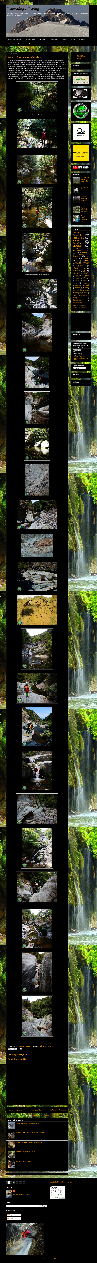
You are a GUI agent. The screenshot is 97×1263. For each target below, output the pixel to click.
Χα (82, 304)
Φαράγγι (41, 1046)
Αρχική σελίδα (36, 1110)
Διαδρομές (42, 39)
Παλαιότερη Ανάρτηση (58, 1110)
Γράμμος (75, 295)
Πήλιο (84, 282)
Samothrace (21, 44)
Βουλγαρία (75, 307)
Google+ (2, 1)
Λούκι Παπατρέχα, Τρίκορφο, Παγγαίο (28, 1123)
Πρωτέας (77, 243)
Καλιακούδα (84, 307)
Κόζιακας (77, 280)
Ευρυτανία (86, 262)
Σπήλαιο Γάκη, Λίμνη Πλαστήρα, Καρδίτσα (29, 1142)
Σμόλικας (75, 270)
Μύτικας (78, 263)
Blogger (56, 1259)
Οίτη (87, 275)
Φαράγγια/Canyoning (14, 39)
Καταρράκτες (54, 39)
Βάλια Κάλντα (79, 275)
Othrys (84, 270)
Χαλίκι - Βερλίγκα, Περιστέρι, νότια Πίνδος (85, 209)
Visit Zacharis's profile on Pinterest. (61, 1182)
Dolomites (32, 44)
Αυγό (87, 277)
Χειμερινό (76, 256)
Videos (73, 39)
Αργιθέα (85, 305)
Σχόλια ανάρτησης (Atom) (41, 1115)
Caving (76, 232)
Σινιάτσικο (75, 304)
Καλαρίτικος (76, 284)
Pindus (75, 248)
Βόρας (74, 294)
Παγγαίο (86, 258)
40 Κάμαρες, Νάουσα (85, 188)
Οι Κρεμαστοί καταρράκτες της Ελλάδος (85, 179)
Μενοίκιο (75, 282)
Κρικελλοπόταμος (77, 299)
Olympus (11, 44)
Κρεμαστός (86, 278)
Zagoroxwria (78, 287)
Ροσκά (87, 290)
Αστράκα (77, 289)
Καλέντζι (75, 297)
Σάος (74, 252)
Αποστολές (82, 39)
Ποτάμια (64, 39)
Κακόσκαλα (84, 295)
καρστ (74, 309)
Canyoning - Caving (22, 9)
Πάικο (74, 290)
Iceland (82, 277)
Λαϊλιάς (85, 280)
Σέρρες (87, 263)
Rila (80, 305)
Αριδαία (86, 273)
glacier (87, 287)
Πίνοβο (87, 285)
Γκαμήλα (83, 294)
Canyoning (47, 1046)
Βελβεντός (78, 292)
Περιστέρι (75, 268)
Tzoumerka (78, 238)
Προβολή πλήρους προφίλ (21, 1194)
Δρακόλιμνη (76, 272)
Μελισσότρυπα (77, 300)
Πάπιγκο (80, 290)
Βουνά (76, 240)
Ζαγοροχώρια (77, 267)
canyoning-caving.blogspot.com (81, 56)
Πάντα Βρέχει (78, 285)
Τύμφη (80, 254)
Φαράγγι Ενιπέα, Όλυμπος (24, 1161)
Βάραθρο (85, 252)
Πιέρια (85, 272)
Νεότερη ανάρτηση (15, 1110)
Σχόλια (10, 1218)
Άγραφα (79, 260)
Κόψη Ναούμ (85, 284)
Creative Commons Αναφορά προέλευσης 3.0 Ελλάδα (80, 358)
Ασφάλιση (81, 265)
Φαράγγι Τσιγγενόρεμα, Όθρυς (25, 1152)
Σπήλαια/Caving (30, 39)
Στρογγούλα (76, 273)
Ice (85, 268)
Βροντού (84, 289)
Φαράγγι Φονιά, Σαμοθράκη (84, 217)
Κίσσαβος (77, 278)
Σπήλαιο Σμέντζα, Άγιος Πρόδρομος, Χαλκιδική (30, 1132)
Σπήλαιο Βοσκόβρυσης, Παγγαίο (85, 198)
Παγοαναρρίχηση (77, 302)
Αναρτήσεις (11, 1215)
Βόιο (85, 292)
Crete (76, 277)
